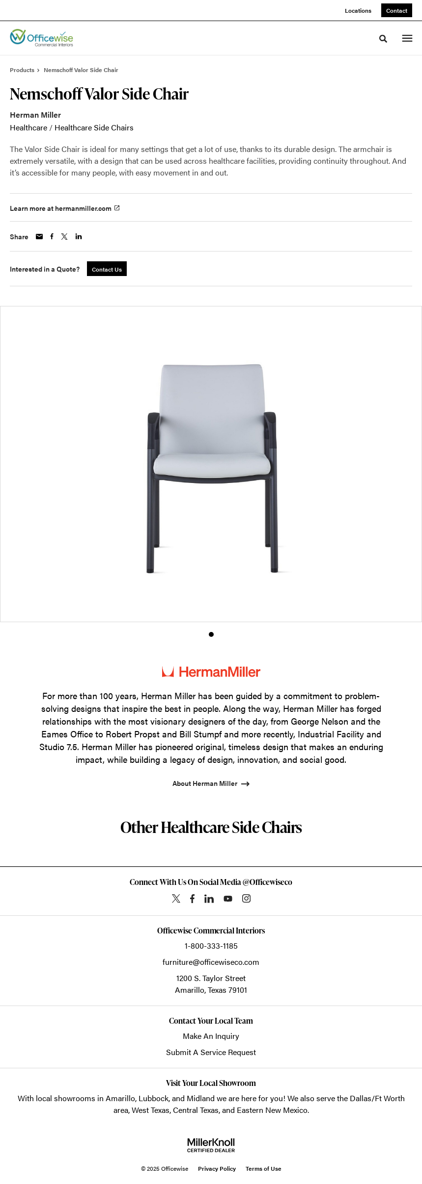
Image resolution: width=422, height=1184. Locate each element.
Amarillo (120, 1098)
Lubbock (154, 1098)
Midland (201, 1098)
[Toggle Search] (383, 39)
